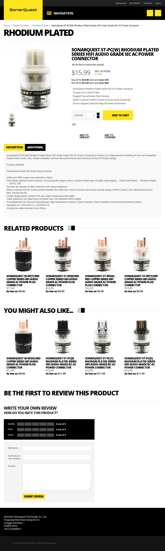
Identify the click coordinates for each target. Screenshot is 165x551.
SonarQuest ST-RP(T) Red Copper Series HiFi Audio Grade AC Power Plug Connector (141, 280)
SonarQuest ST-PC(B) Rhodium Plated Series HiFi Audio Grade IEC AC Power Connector (61, 362)
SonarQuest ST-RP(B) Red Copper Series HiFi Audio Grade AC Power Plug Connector (62, 280)
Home (7, 25)
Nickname (13, 448)
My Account (121, 3)
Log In (158, 3)
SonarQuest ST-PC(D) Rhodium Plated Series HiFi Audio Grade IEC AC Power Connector (139, 362)
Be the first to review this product (88, 64)
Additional (35, 147)
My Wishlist (135, 3)
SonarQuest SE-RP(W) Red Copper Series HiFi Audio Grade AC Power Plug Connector (23, 362)
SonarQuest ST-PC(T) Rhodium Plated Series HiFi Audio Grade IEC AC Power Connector (100, 362)
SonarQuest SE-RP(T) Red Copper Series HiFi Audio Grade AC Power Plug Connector (22, 280)
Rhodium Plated (40, 25)
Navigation (63, 13)
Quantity (79, 115)
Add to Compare (106, 137)
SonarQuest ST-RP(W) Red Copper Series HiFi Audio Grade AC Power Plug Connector (100, 280)
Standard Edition (21, 25)
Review (11, 466)
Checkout (148, 3)
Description (14, 147)
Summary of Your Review (14, 457)
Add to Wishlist (81, 137)
